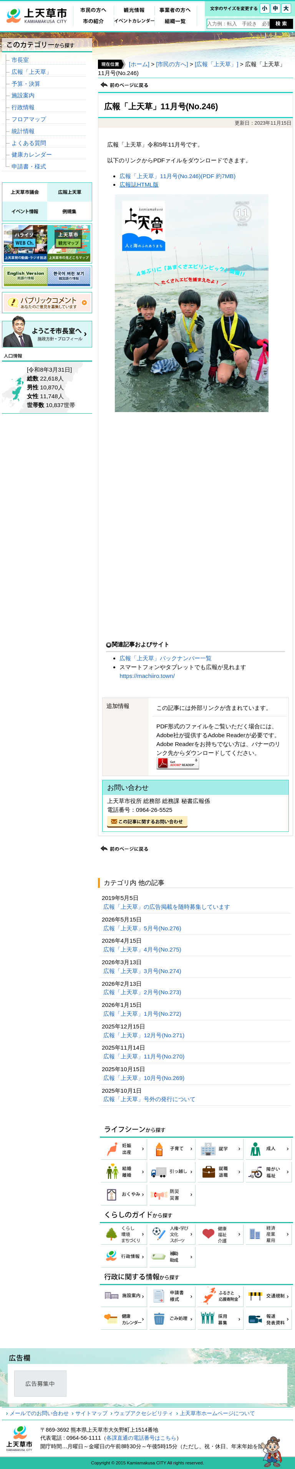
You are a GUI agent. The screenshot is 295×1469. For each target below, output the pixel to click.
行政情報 (23, 107)
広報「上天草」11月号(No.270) (144, 1056)
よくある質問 (29, 143)
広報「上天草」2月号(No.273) (143, 992)
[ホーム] (139, 64)
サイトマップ (91, 1413)
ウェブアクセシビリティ (143, 1413)
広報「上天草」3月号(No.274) (143, 971)
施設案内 (23, 95)
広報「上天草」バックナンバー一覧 (166, 658)
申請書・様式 (29, 166)
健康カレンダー (32, 154)
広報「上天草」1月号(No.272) (143, 1013)
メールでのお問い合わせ (39, 1413)
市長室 (20, 60)
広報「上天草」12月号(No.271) (144, 1035)
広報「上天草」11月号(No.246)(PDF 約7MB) (177, 176)
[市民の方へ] (172, 64)
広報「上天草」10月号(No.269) (144, 1078)
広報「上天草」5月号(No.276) (143, 928)
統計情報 (23, 131)
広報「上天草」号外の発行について (150, 1099)
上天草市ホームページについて (217, 1413)
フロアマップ (29, 119)
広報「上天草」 (32, 71)
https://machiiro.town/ (147, 676)
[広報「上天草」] (216, 64)
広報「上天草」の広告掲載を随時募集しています (167, 906)
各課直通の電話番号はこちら (141, 1438)
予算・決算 (26, 83)
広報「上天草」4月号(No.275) (143, 949)
